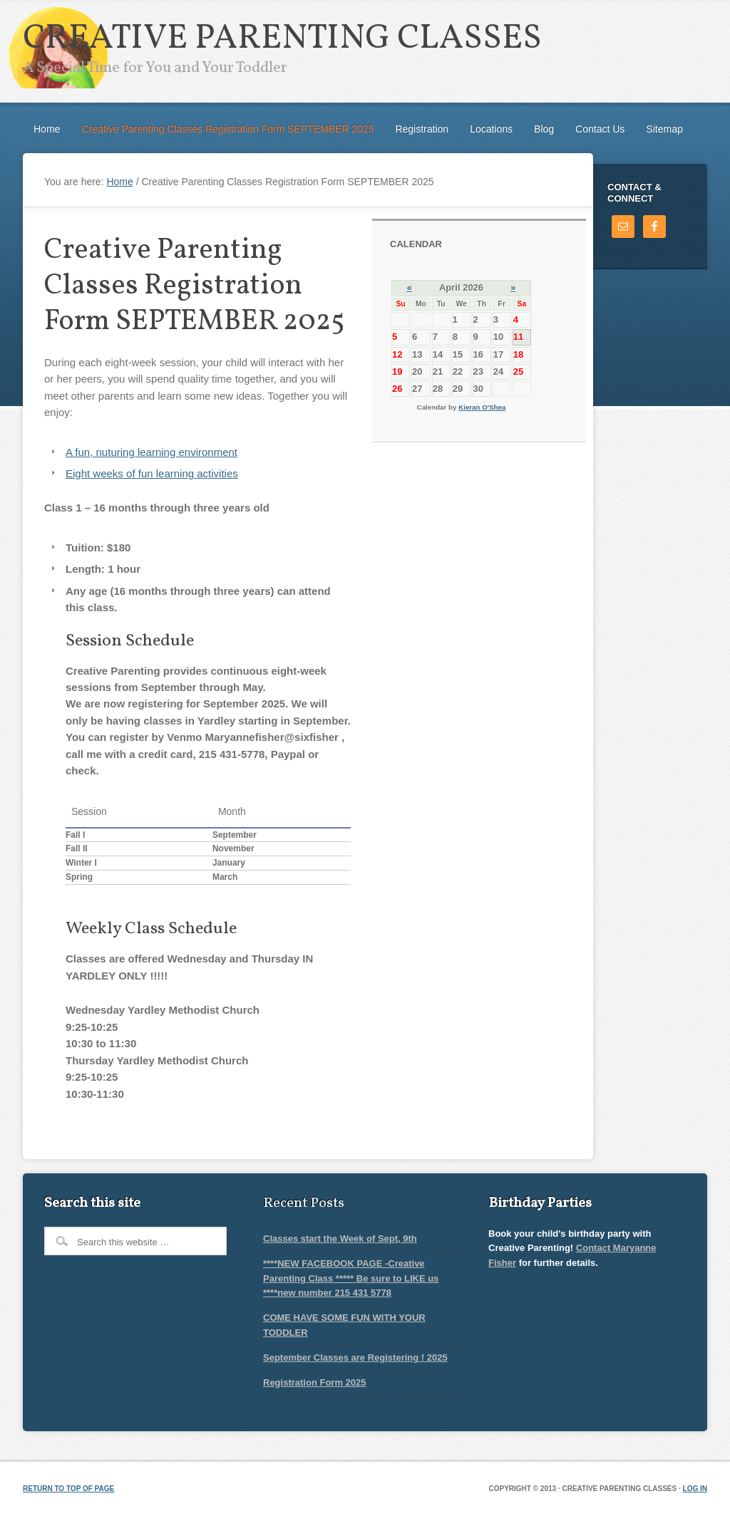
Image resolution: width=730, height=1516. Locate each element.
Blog (544, 129)
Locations (491, 129)
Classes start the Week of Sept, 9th (340, 1238)
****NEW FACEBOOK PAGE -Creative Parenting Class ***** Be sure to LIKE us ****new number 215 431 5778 (350, 1278)
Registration (421, 129)
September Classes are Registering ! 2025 (355, 1357)
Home (47, 129)
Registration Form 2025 (314, 1382)
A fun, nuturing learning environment (151, 452)
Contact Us (599, 129)
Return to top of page (68, 1488)
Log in (695, 1488)
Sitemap (664, 129)
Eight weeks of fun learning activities (152, 473)
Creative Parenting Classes (282, 39)
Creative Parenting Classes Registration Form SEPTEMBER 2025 (227, 129)
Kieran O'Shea (481, 407)
